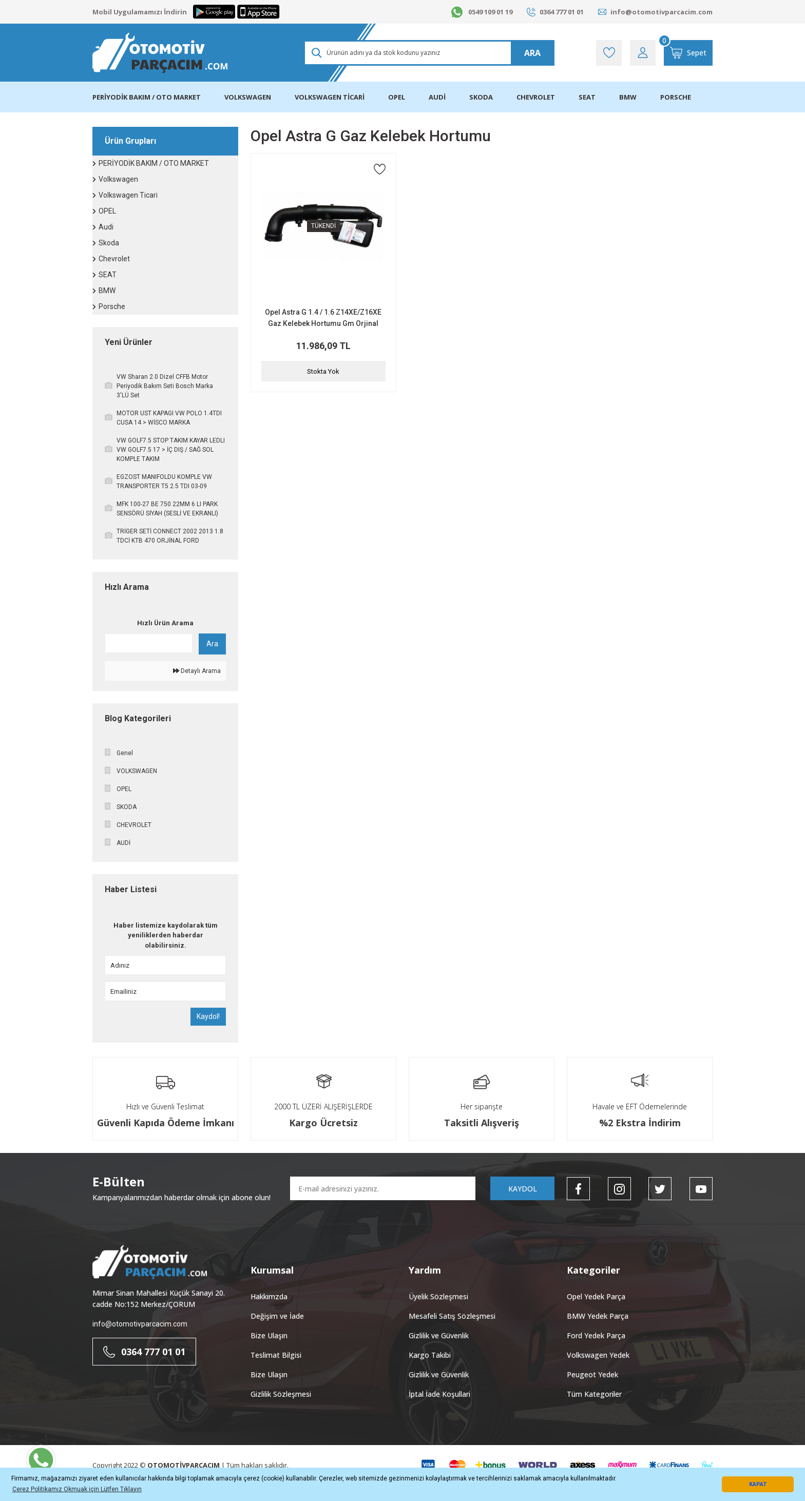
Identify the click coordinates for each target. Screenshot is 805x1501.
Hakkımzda (269, 1296)
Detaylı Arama (197, 671)
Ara (212, 644)
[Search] (428, 53)
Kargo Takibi (430, 1355)
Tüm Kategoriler (594, 1394)
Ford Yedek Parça (596, 1335)
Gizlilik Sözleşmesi (281, 1394)
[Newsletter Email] (382, 1188)
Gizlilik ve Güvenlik (439, 1335)
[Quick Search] (149, 643)
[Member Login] (643, 53)
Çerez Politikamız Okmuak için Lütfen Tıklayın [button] (77, 1489)
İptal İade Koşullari (439, 1394)
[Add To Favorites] (380, 169)
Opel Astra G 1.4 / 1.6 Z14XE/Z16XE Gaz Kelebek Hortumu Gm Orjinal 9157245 (323, 318)
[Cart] (688, 53)
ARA (532, 53)
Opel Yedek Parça (596, 1296)
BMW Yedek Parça (597, 1316)
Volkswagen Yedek (598, 1355)
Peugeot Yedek (592, 1374)
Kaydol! (208, 1016)
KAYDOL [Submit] (522, 1189)
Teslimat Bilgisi (276, 1355)
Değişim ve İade (277, 1316)
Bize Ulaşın (269, 1335)
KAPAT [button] (757, 1484)
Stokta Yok (323, 371)
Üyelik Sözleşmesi (438, 1296)
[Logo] (159, 53)
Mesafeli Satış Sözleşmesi (452, 1316)
